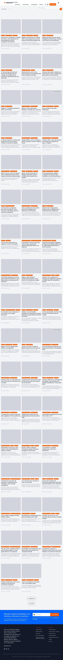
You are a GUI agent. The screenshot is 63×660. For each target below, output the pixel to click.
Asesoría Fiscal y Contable (54, 631)
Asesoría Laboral (52, 633)
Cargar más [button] (31, 598)
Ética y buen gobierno (40, 635)
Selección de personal (26, 240)
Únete (41, 4)
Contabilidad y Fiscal (26, 70)
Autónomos (15, 35)
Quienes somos (39, 629)
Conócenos (25, 4)
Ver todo (31, 603)
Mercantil (32, 70)
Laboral (3, 35)
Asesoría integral (52, 629)
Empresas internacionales (36, 240)
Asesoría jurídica (9, 35)
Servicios (17, 4)
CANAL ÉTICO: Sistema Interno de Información (40, 638)
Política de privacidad (38, 656)
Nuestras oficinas (39, 631)
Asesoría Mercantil (52, 635)
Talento (50, 639)
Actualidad (34, 4)
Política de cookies (46, 656)
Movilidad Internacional (10, 205)
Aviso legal (31, 656)
